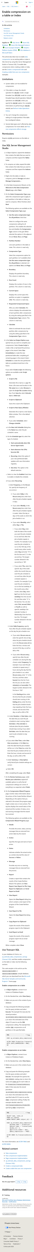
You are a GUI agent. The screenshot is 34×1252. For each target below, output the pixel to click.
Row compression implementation (16, 1156)
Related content (8, 38)
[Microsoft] (17, 2)
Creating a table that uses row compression (15, 72)
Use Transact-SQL (9, 35)
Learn (3, 6)
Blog (5, 1239)
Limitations (7, 28)
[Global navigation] (2, 2)
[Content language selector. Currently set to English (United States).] (12, 1223)
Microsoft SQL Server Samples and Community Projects (16, 978)
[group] (19, 1041)
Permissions (7, 31)
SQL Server (14, 6)
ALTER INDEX (6, 1144)
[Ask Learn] (27, 6)
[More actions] (30, 6)
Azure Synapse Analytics (12, 48)
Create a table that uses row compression (19, 1168)
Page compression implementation (16, 1158)
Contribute (13, 1239)
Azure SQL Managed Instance (20, 45)
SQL (8, 6)
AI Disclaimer (7, 1236)
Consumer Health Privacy (11, 1241)
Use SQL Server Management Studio (14, 33)
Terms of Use (7, 1244)
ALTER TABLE (23, 1141)
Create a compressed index (15, 69)
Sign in (31, 2)
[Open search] (26, 2)
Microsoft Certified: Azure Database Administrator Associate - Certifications (16, 1201)
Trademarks (16, 1244)
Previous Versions (18, 1236)
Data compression (11, 1153)
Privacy (20, 1239)
